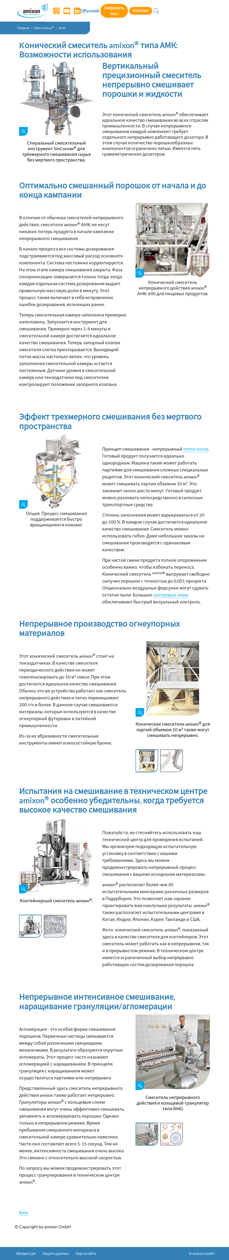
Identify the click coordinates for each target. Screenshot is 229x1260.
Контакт (191, 10)
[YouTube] (63, 11)
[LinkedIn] (74, 11)
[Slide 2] (171, 761)
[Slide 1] (147, 760)
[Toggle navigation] (114, 11)
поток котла (195, 448)
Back (23, 1212)
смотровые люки (170, 594)
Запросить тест (160, 10)
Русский (132, 11)
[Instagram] (53, 11)
